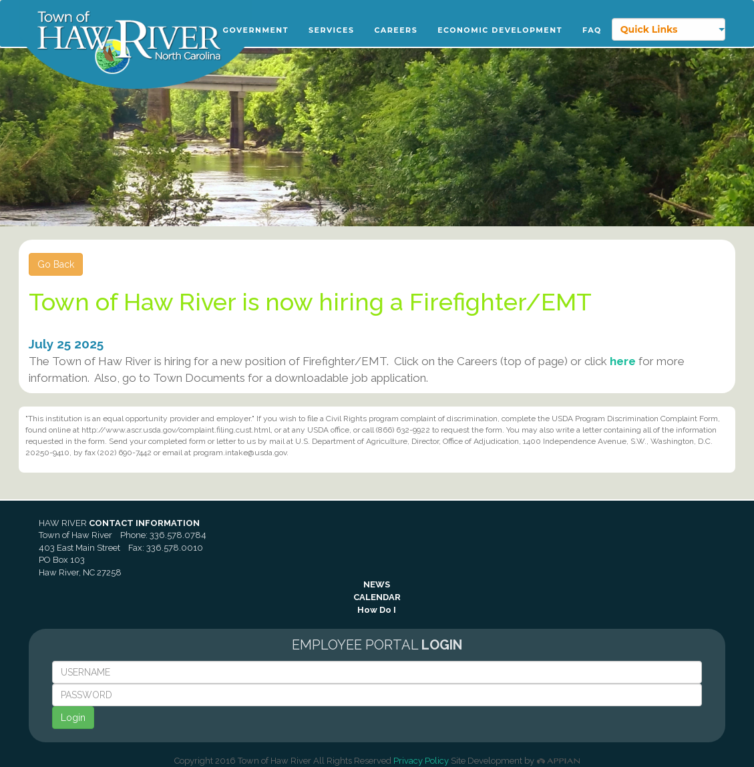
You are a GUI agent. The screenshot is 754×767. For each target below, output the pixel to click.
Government (256, 30)
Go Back (55, 264)
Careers (395, 30)
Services (332, 30)
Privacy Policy (421, 761)
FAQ (592, 30)
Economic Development (499, 30)
